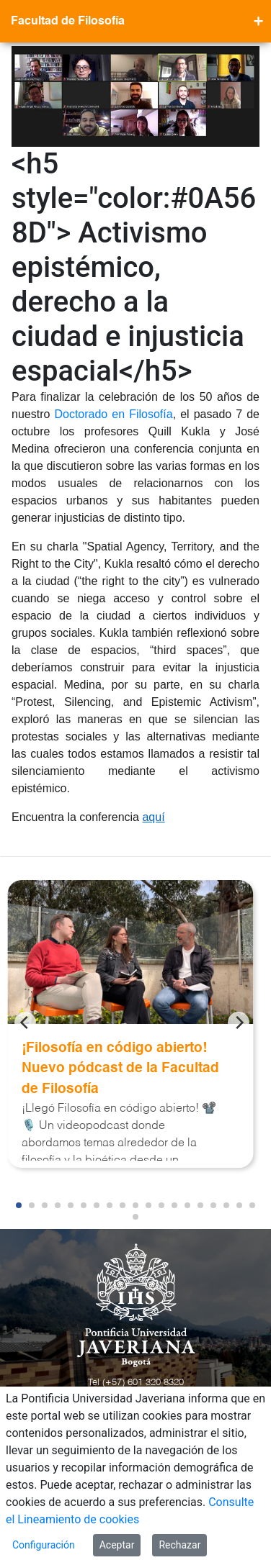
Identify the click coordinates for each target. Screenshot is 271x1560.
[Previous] (25, 1022)
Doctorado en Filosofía (113, 414)
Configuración (43, 1545)
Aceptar (117, 1545)
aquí (153, 817)
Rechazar (179, 1545)
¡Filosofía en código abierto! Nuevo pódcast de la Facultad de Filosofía (120, 1069)
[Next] (238, 1022)
